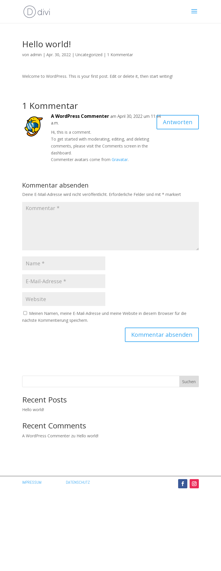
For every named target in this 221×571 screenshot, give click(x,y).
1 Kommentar (120, 54)
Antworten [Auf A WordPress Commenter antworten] (178, 122)
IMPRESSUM (31, 482)
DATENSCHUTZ (78, 482)
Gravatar (120, 159)
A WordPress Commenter (80, 116)
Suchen (189, 381)
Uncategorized (88, 54)
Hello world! (33, 409)
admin (36, 54)
